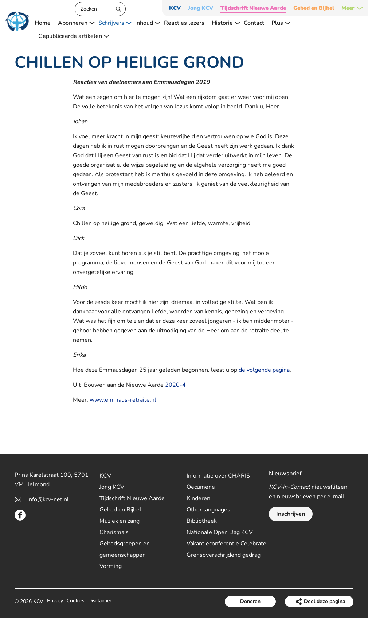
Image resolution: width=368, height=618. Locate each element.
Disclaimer (99, 601)
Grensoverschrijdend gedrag (224, 555)
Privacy (55, 601)
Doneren (250, 601)
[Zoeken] (100, 9)
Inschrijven (290, 514)
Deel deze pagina (324, 601)
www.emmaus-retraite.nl (123, 400)
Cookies (76, 601)
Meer (348, 8)
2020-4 (175, 385)
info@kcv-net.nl (48, 499)
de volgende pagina (264, 370)
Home (43, 23)
